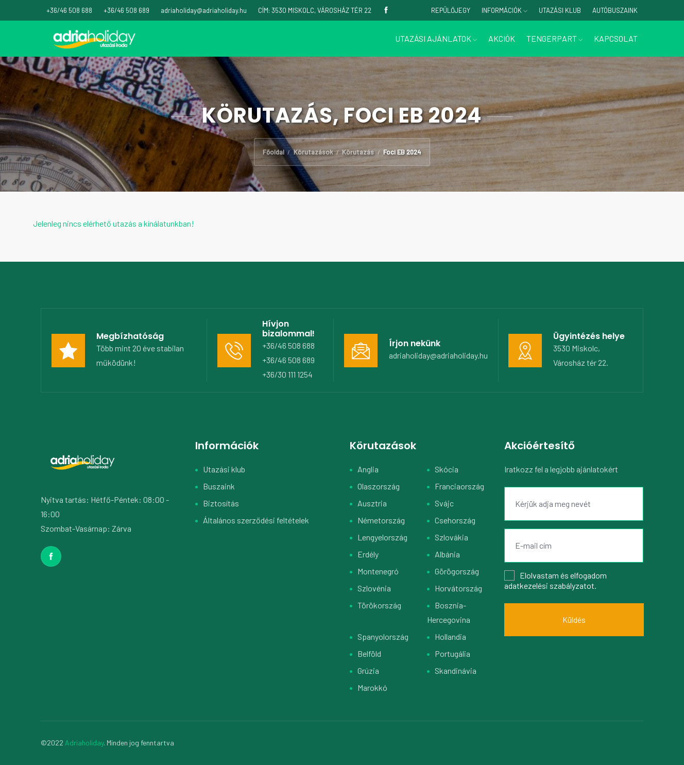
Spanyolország (382, 636)
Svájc (444, 503)
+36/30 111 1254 (287, 374)
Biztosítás (221, 503)
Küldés (574, 619)
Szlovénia (374, 588)
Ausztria (372, 503)
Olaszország (378, 486)
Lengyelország (382, 537)
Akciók (501, 38)
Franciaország (459, 486)
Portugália (452, 653)
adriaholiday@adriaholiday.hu (438, 355)
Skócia (446, 469)
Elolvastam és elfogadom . (555, 580)
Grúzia (368, 670)
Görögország (457, 571)
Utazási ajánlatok (436, 38)
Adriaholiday (84, 742)
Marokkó (372, 687)
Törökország (379, 605)
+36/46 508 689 (288, 360)
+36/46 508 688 (288, 345)
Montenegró (378, 571)
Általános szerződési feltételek (256, 520)
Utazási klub (224, 469)
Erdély (368, 554)
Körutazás (358, 152)
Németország (381, 520)
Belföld (369, 653)
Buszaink (219, 486)
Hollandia (450, 636)
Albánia (447, 554)
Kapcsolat (616, 38)
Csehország (455, 520)
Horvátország (458, 588)
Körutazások (313, 152)
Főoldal (273, 152)
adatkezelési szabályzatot (549, 585)
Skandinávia (455, 670)
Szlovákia (451, 537)
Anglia (368, 469)
